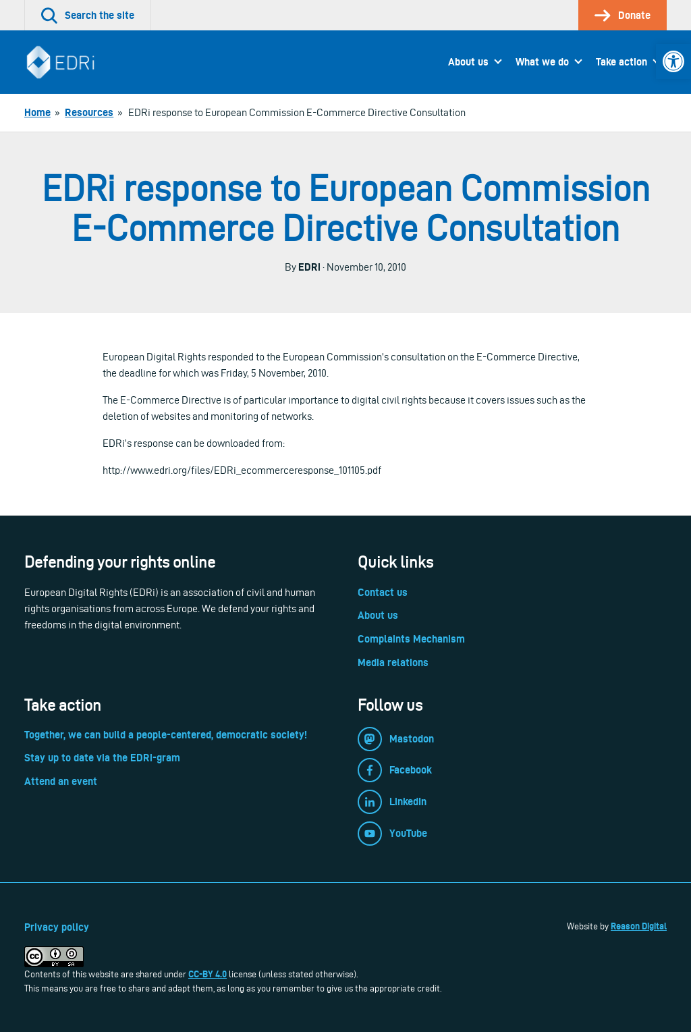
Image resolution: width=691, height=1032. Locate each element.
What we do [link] (542, 61)
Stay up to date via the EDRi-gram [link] (102, 757)
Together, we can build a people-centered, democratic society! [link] (165, 734)
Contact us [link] (383, 592)
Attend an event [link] (60, 781)
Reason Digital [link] (639, 926)
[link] (673, 61)
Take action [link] (621, 61)
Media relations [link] (393, 662)
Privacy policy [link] (56, 927)
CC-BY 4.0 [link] (207, 974)
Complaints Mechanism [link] (411, 639)
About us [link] (468, 61)
